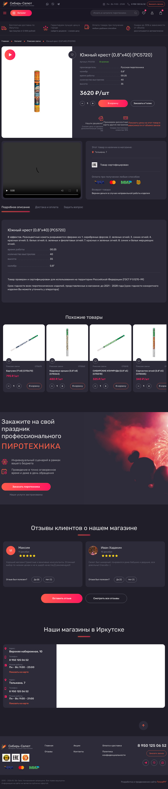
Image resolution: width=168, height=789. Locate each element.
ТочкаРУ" (161, 782)
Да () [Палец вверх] (36, 579)
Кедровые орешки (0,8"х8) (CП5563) (63, 372)
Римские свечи (34, 41)
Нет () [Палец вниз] (49, 579)
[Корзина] (160, 13)
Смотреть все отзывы (106, 598)
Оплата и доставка (112, 745)
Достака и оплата (46, 207)
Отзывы (49, 751)
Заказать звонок (156, 4)
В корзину (113, 103)
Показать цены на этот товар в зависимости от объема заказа (144, 124)
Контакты (79, 751)
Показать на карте (19, 672)
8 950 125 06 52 (19, 660)
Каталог (18, 41)
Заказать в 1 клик (143, 103)
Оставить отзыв (61, 598)
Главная (5, 41)
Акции (77, 745)
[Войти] (152, 13)
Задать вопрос (73, 207)
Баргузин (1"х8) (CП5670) (19, 371)
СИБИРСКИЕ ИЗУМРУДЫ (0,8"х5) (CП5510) (110, 372)
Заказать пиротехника (26, 486)
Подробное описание (16, 207)
